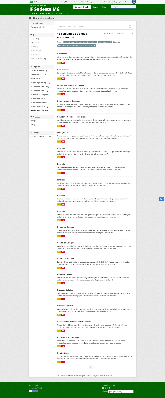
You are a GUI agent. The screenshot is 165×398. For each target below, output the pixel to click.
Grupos (95, 7)
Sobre (104, 7)
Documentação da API (105, 376)
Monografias (62, 133)
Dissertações (63, 70)
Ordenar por (109, 33)
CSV (59, 63)
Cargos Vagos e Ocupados (68, 101)
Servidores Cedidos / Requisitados (72, 117)
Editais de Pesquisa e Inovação (70, 85)
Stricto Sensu (63, 353)
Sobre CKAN (33, 385)
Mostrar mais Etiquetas (39, 111)
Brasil (35, 2)
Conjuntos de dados (82, 7)
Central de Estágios (65, 227)
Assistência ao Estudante (68, 337)
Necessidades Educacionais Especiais (74, 322)
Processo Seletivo (65, 274)
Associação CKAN (35, 388)
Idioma (104, 391)
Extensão (61, 148)
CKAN (106, 387)
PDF (63, 63)
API (94, 376)
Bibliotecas (62, 54)
